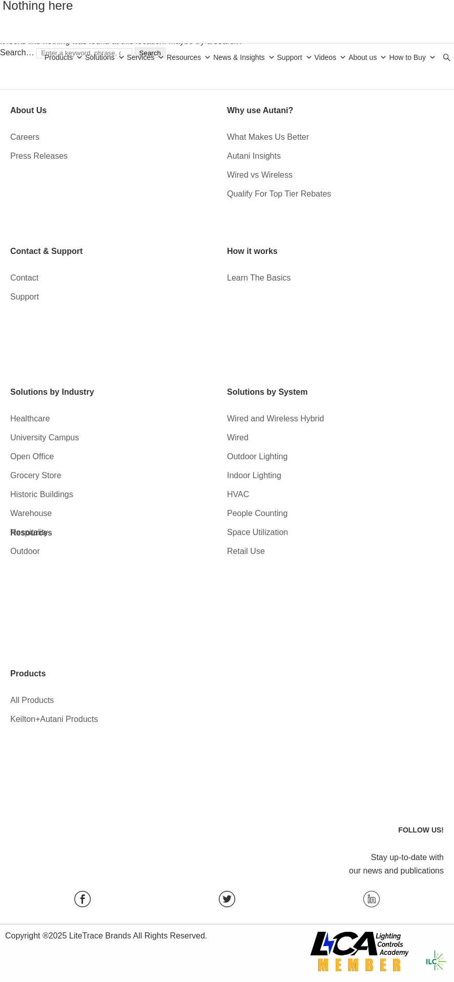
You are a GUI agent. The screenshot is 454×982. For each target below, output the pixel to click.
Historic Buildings (41, 494)
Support (295, 57)
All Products (32, 700)
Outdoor (25, 551)
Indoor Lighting (254, 475)
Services (146, 57)
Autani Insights (254, 156)
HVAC (238, 494)
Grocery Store (35, 475)
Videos (331, 57)
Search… (17, 52)
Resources (189, 57)
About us (367, 57)
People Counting (257, 513)
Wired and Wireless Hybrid (275, 418)
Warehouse (31, 513)
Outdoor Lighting (257, 456)
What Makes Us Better (268, 137)
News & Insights (244, 57)
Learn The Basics (259, 277)
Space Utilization (257, 532)
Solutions (105, 57)
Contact (24, 277)
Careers (24, 137)
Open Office (32, 456)
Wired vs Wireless (260, 174)
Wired (238, 437)
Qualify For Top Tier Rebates (279, 193)
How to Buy (412, 57)
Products (64, 57)
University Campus (44, 437)
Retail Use (246, 551)
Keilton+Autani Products (54, 719)
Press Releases (39, 156)
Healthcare (30, 418)
